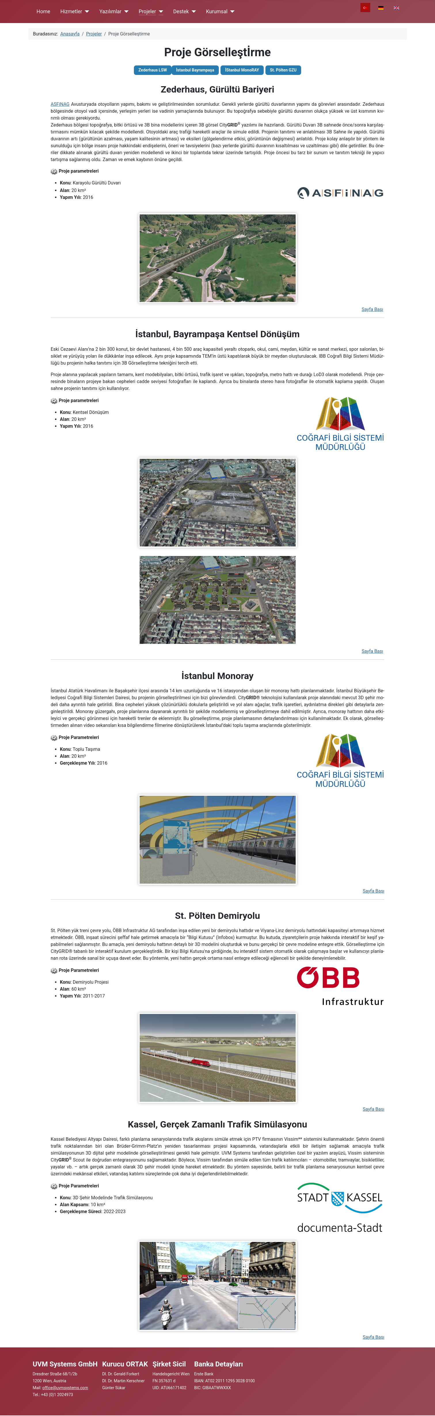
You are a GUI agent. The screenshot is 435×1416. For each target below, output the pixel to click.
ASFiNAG (60, 104)
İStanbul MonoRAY (242, 70)
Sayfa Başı (372, 309)
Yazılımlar (110, 11)
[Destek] (192, 11)
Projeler (147, 11)
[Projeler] (159, 11)
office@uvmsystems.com (65, 1387)
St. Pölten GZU (283, 70)
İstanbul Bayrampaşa (195, 70)
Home (43, 11)
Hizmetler (71, 11)
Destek (181, 11)
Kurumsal (217, 11)
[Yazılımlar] (125, 11)
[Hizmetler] (85, 11)
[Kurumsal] (231, 11)
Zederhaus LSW (152, 70)
